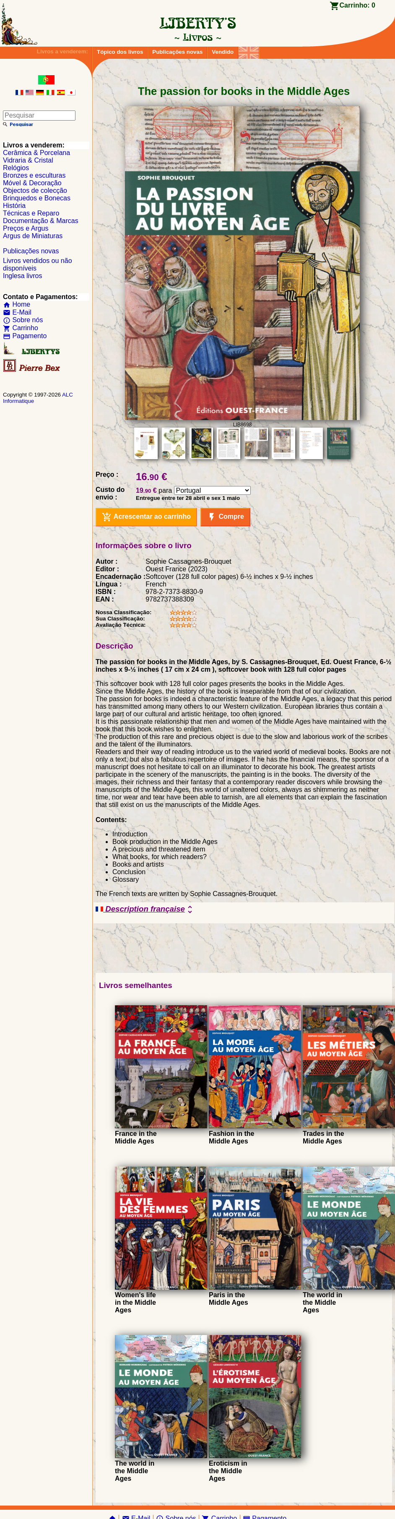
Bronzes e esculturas (34, 175)
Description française (145, 909)
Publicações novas (177, 52)
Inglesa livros (22, 275)
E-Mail (17, 312)
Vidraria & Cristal (28, 160)
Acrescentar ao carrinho (146, 517)
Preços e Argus (26, 228)
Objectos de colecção (35, 190)
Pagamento (25, 335)
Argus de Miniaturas (32, 235)
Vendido (223, 52)
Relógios (16, 167)
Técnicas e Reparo (31, 213)
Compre (225, 517)
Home (16, 304)
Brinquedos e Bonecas (36, 198)
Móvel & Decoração (32, 183)
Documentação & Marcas (40, 220)
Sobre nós (23, 319)
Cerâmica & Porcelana (36, 152)
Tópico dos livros (120, 52)
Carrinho (20, 327)
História (14, 205)
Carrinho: (357, 5)
